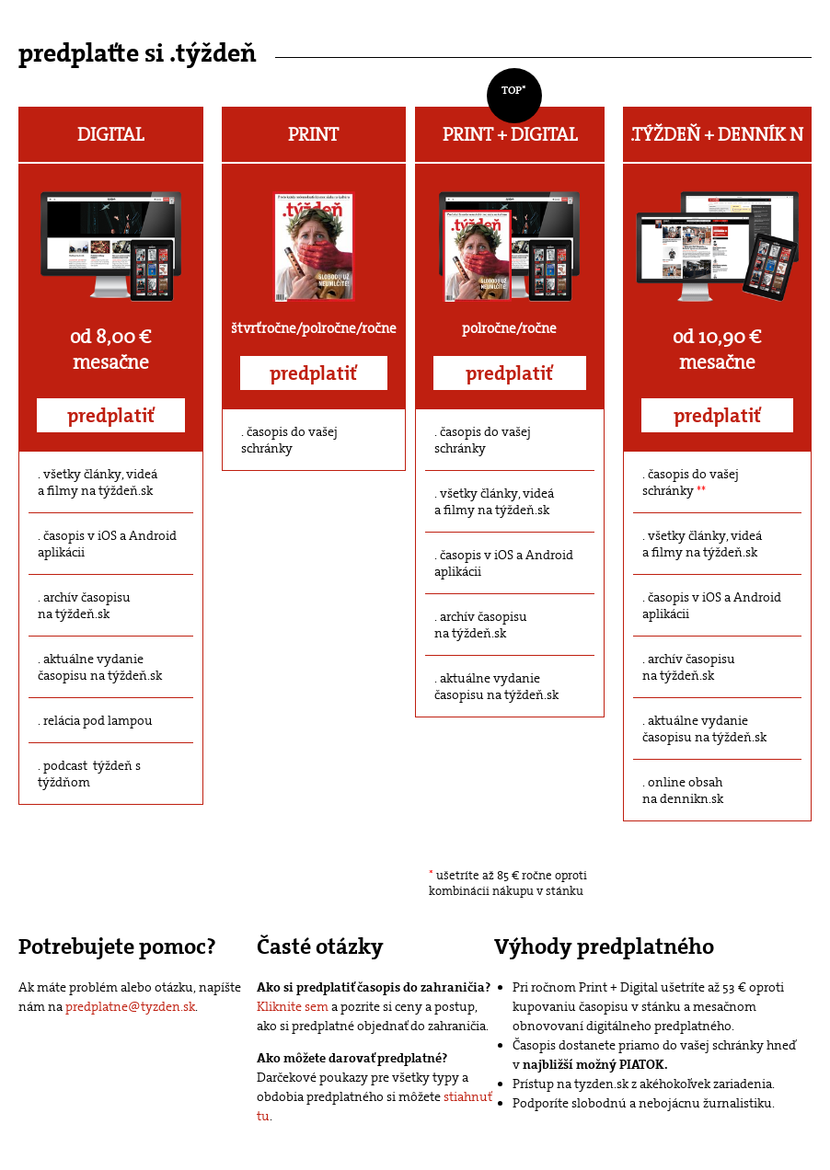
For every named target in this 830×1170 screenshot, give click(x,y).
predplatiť (111, 416)
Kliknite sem (293, 1006)
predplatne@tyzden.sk (130, 1006)
